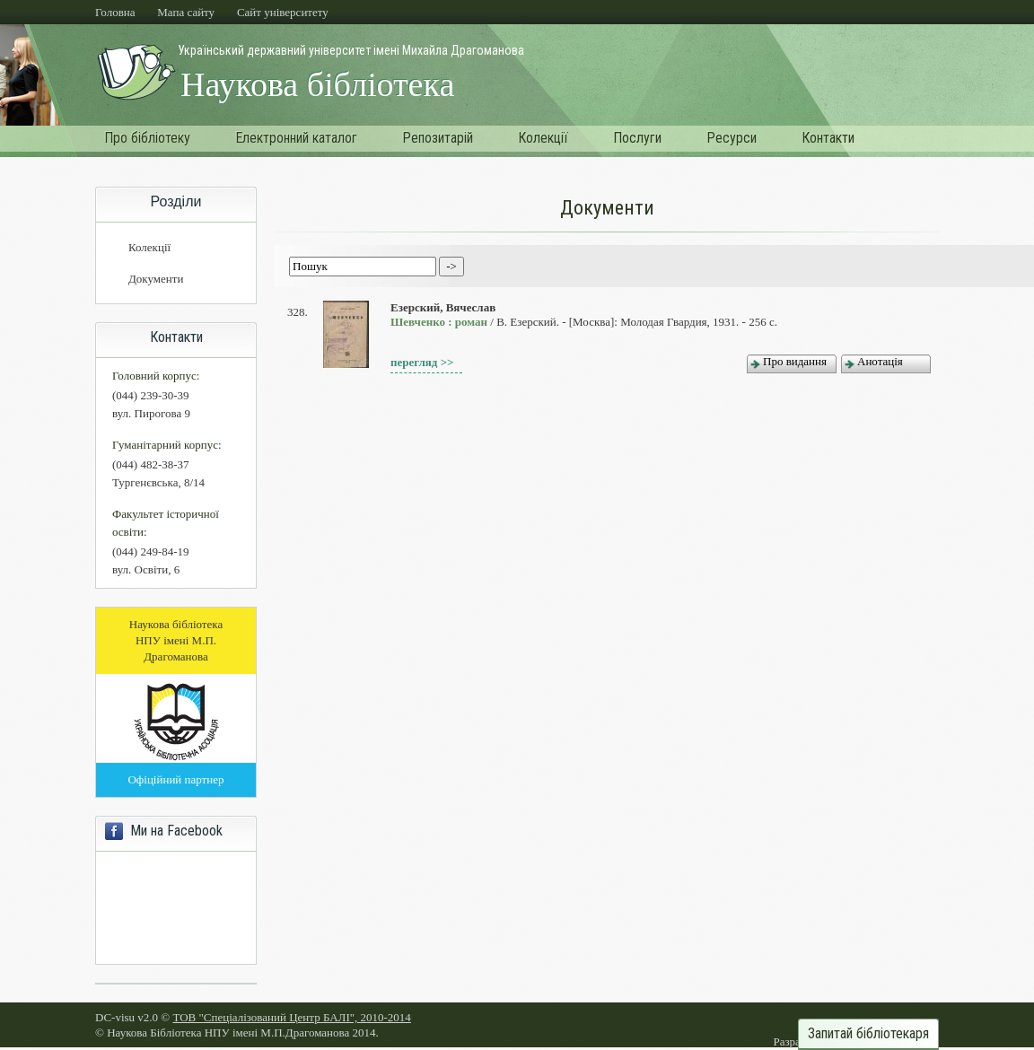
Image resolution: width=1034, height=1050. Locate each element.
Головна (115, 12)
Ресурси (731, 137)
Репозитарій (437, 137)
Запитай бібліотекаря (868, 1034)
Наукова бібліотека (317, 84)
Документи (155, 278)
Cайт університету (283, 12)
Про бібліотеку (147, 137)
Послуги (637, 137)
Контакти (828, 137)
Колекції (543, 137)
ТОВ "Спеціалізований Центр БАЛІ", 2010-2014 (291, 1017)
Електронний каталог (296, 137)
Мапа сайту (186, 12)
